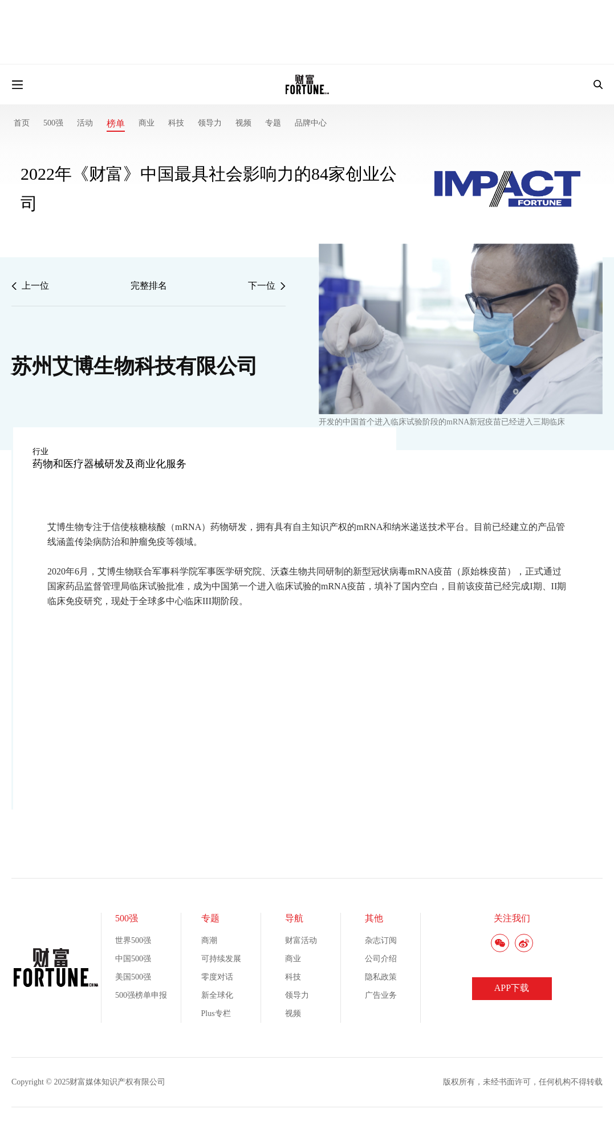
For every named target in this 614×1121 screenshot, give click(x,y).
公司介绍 (381, 958)
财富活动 (301, 940)
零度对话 (217, 977)
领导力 (210, 123)
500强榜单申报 (141, 995)
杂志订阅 (381, 940)
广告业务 (381, 995)
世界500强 (133, 940)
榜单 (116, 123)
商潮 (209, 940)
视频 (243, 123)
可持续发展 (221, 958)
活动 (85, 123)
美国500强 (133, 977)
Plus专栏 (216, 1013)
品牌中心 (311, 123)
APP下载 (511, 988)
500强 (53, 123)
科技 (176, 123)
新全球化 (217, 995)
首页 (22, 123)
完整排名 (149, 285)
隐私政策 (381, 977)
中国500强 (133, 958)
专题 (273, 123)
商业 (146, 123)
